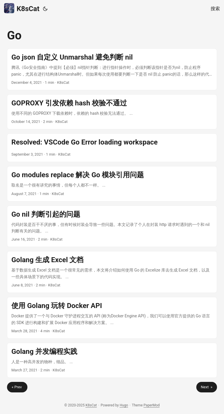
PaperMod (152, 405)
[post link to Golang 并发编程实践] (112, 360)
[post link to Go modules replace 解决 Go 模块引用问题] (112, 183)
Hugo (124, 405)
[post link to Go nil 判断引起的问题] (112, 226)
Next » (206, 387)
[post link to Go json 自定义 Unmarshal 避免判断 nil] (112, 69)
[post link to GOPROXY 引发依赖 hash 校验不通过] (112, 112)
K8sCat (21, 8)
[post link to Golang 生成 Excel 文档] (112, 272)
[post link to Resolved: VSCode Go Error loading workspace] (112, 148)
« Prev (17, 387)
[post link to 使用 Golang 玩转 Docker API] (112, 317)
